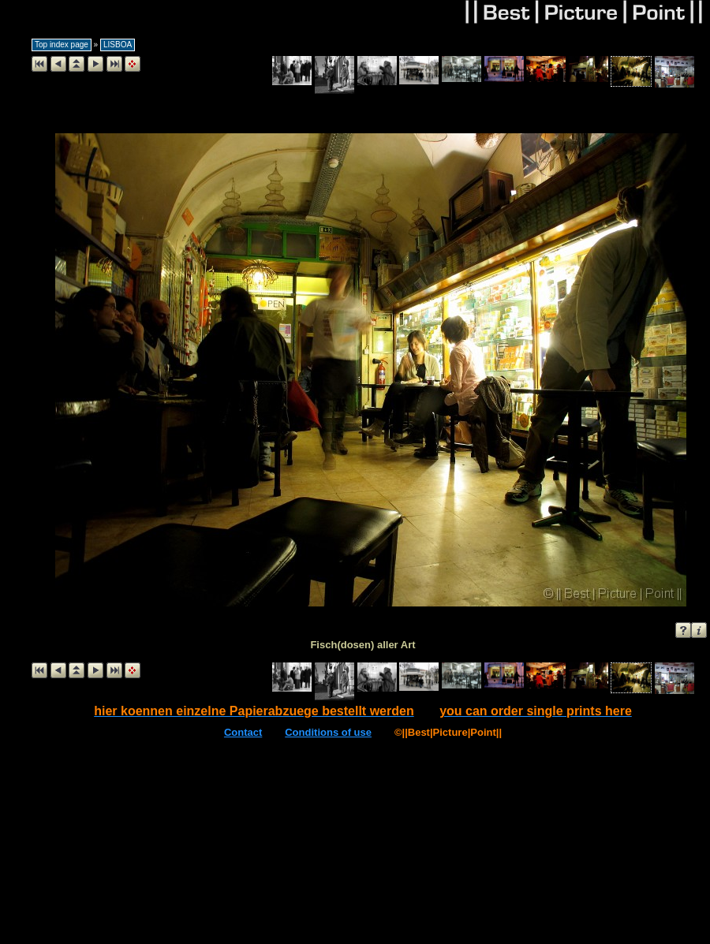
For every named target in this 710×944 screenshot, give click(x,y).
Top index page (61, 44)
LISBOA (117, 44)
